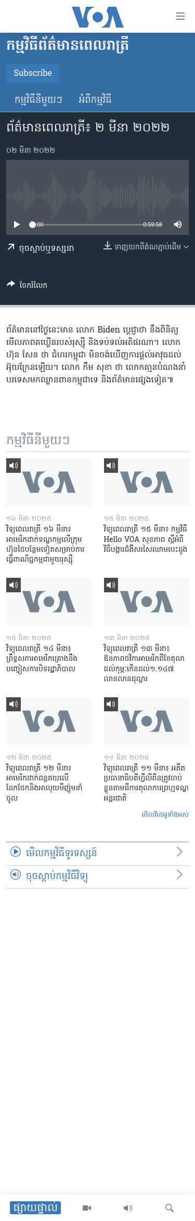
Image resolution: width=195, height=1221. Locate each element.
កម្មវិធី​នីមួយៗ (38, 101)
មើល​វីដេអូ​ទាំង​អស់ (165, 815)
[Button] (27, 287)
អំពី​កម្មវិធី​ (95, 101)
